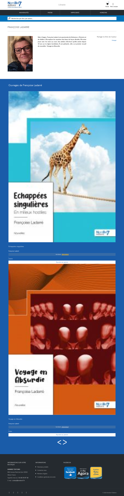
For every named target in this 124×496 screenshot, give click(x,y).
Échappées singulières (16, 246)
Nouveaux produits (42, 467)
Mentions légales (42, 473)
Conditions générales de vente (46, 477)
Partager (114, 40)
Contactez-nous (42, 470)
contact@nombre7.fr (18, 480)
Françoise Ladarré (13, 251)
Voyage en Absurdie (15, 419)
